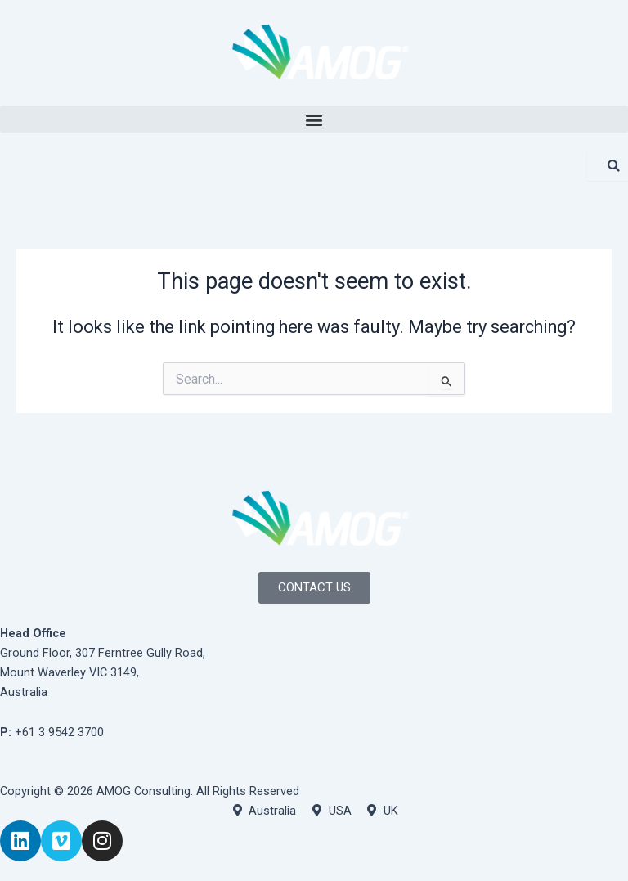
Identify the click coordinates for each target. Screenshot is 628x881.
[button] (314, 119)
